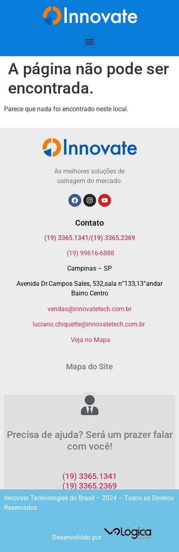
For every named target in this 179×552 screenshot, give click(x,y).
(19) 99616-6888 (90, 253)
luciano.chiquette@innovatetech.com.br (89, 324)
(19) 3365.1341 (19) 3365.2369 (89, 481)
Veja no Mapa (90, 340)
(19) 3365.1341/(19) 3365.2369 (89, 238)
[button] (89, 41)
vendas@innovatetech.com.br (89, 309)
